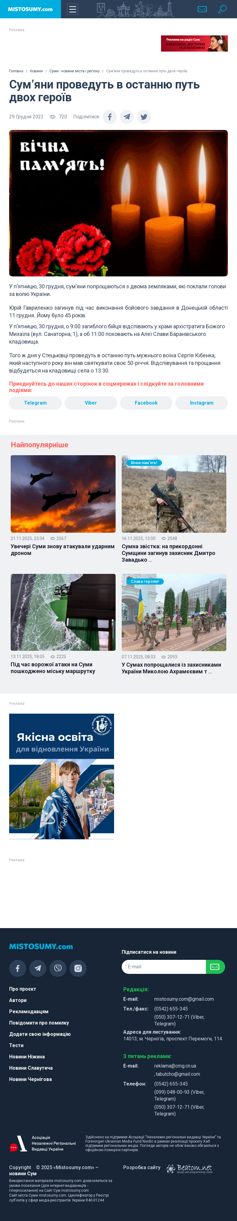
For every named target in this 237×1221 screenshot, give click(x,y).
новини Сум (23, 1173)
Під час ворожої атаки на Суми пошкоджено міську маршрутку (53, 667)
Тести (16, 1045)
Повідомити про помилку (39, 1023)
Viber (91, 403)
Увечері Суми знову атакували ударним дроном (63, 549)
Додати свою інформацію (40, 1034)
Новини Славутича (31, 1068)
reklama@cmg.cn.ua (175, 1066)
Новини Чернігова (30, 1079)
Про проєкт (22, 989)
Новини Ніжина (27, 1057)
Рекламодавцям (28, 1011)
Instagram (202, 403)
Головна (16, 71)
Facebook (146, 403)
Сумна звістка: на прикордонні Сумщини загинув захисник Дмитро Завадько (168, 553)
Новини (36, 71)
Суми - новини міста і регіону (74, 71)
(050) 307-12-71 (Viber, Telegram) (179, 1020)
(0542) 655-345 (171, 1009)
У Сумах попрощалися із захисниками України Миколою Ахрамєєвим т (171, 668)
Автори (18, 1000)
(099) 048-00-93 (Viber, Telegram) (179, 1095)
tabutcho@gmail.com (178, 1074)
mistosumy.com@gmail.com (184, 999)
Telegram (35, 403)
